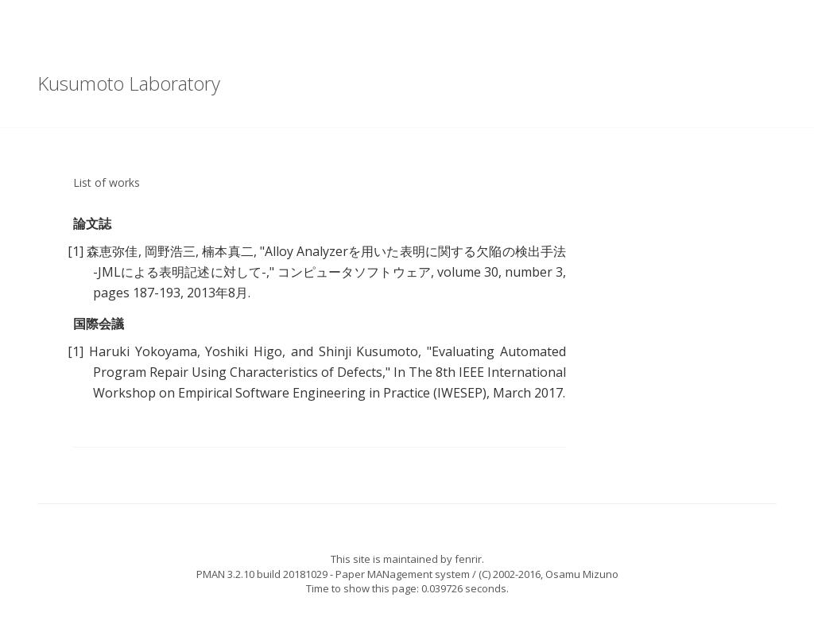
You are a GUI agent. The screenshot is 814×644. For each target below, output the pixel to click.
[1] (75, 251)
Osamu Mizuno (581, 574)
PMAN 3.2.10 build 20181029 (262, 574)
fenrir (468, 559)
